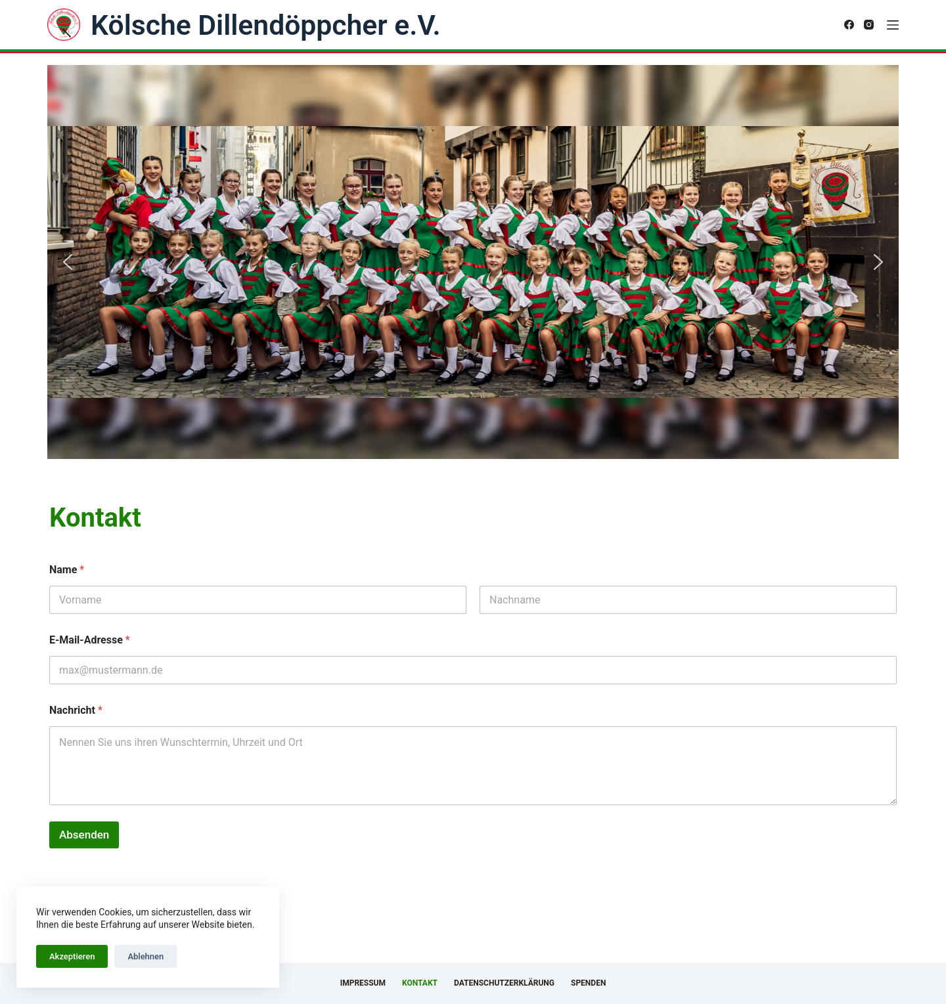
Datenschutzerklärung (504, 983)
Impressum (363, 983)
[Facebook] (849, 25)
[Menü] (893, 25)
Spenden (588, 983)
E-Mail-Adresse (89, 640)
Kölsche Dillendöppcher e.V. (265, 25)
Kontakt (420, 983)
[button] (67, 262)
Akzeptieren (72, 956)
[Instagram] (869, 25)
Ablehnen (145, 956)
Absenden (84, 834)
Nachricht (75, 710)
